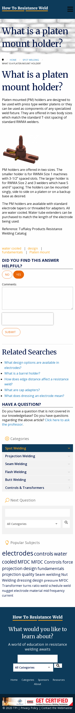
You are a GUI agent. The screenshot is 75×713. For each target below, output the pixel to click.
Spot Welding (15, 448)
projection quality (18, 574)
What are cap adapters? (22, 390)
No (7, 274)
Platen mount (39, 252)
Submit (11, 332)
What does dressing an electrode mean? (34, 396)
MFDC (24, 562)
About (37, 684)
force (67, 562)
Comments (37, 296)
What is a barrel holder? (22, 373)
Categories (28, 680)
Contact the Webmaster (56, 708)
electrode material (28, 590)
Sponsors (43, 680)
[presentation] (27, 319)
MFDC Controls (46, 562)
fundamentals (13, 252)
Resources (59, 680)
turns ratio (31, 585)
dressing (24, 580)
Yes (18, 274)
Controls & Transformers (24, 487)
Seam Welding (16, 464)
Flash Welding (15, 472)
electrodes (17, 553)
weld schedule (51, 585)
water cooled (12, 248)
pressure (51, 580)
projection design (19, 568)
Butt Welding (15, 479)
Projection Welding (20, 456)
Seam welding (47, 574)
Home (14, 680)
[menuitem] (37, 448)
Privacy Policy (29, 708)
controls (43, 553)
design (33, 248)
